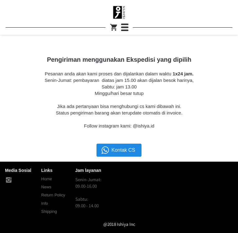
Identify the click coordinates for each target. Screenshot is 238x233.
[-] (8, 180)
